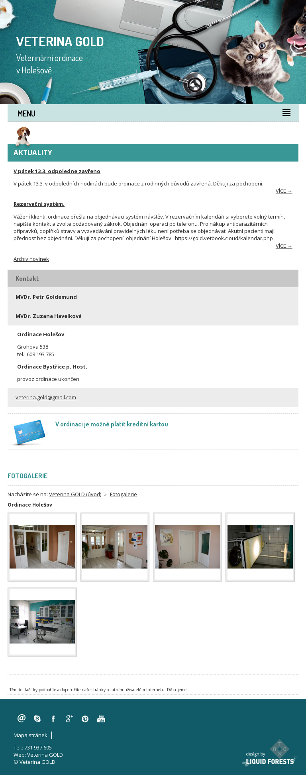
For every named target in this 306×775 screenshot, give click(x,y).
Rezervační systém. (39, 203)
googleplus (69, 719)
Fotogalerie (123, 494)
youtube (101, 719)
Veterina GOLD (45, 754)
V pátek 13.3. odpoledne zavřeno (57, 171)
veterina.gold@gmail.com (46, 397)
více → (284, 190)
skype (37, 719)
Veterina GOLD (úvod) (75, 494)
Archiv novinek (31, 258)
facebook (53, 719)
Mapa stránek (30, 735)
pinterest (85, 719)
